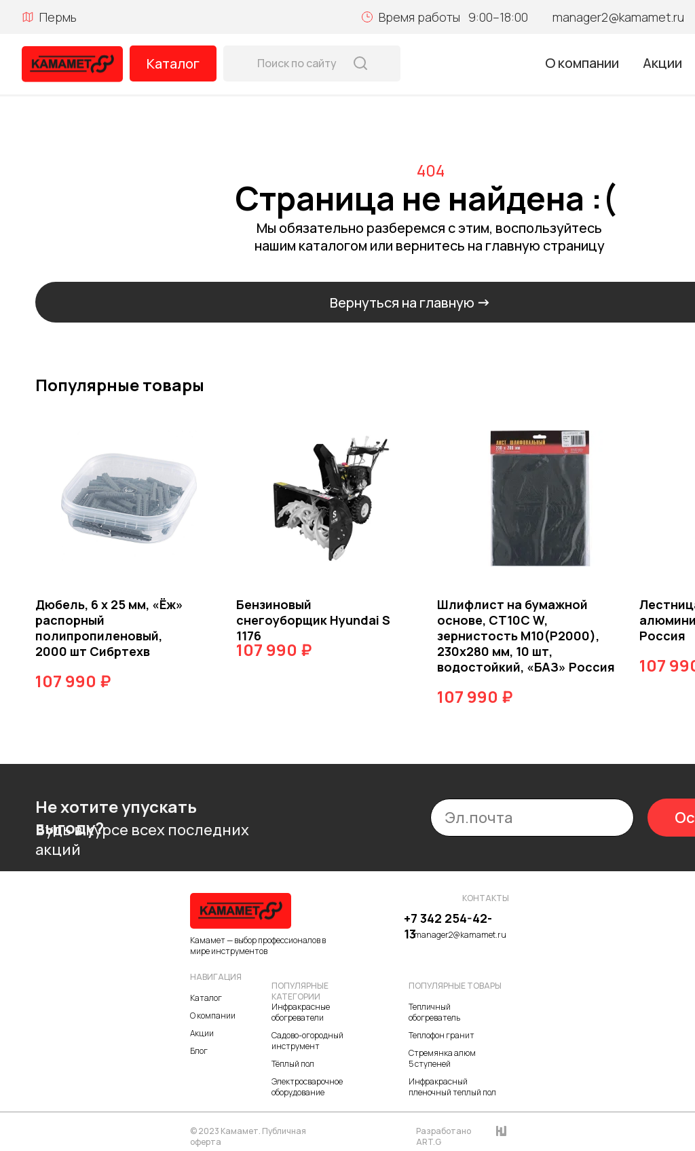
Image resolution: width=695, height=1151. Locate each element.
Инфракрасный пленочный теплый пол (452, 1087)
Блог (199, 1051)
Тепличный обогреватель (434, 1012)
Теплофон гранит (441, 1035)
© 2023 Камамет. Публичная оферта (248, 1136)
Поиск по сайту (297, 63)
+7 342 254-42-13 (448, 926)
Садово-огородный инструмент (307, 1040)
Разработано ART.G (443, 1136)
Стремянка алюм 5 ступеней (442, 1058)
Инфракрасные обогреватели (300, 1012)
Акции (662, 63)
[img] (72, 64)
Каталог (173, 63)
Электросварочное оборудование (307, 1087)
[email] (532, 818)
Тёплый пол (292, 1064)
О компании (582, 63)
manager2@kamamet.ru (618, 17)
